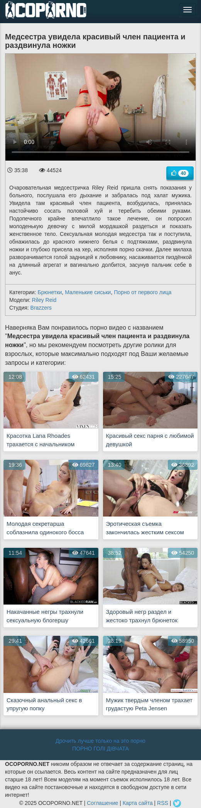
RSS (162, 803)
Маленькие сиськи (88, 292)
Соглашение (102, 803)
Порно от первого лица (142, 292)
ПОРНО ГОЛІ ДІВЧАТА (100, 748)
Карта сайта (138, 803)
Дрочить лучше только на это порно (100, 741)
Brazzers (41, 308)
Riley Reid (44, 300)
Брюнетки (49, 292)
